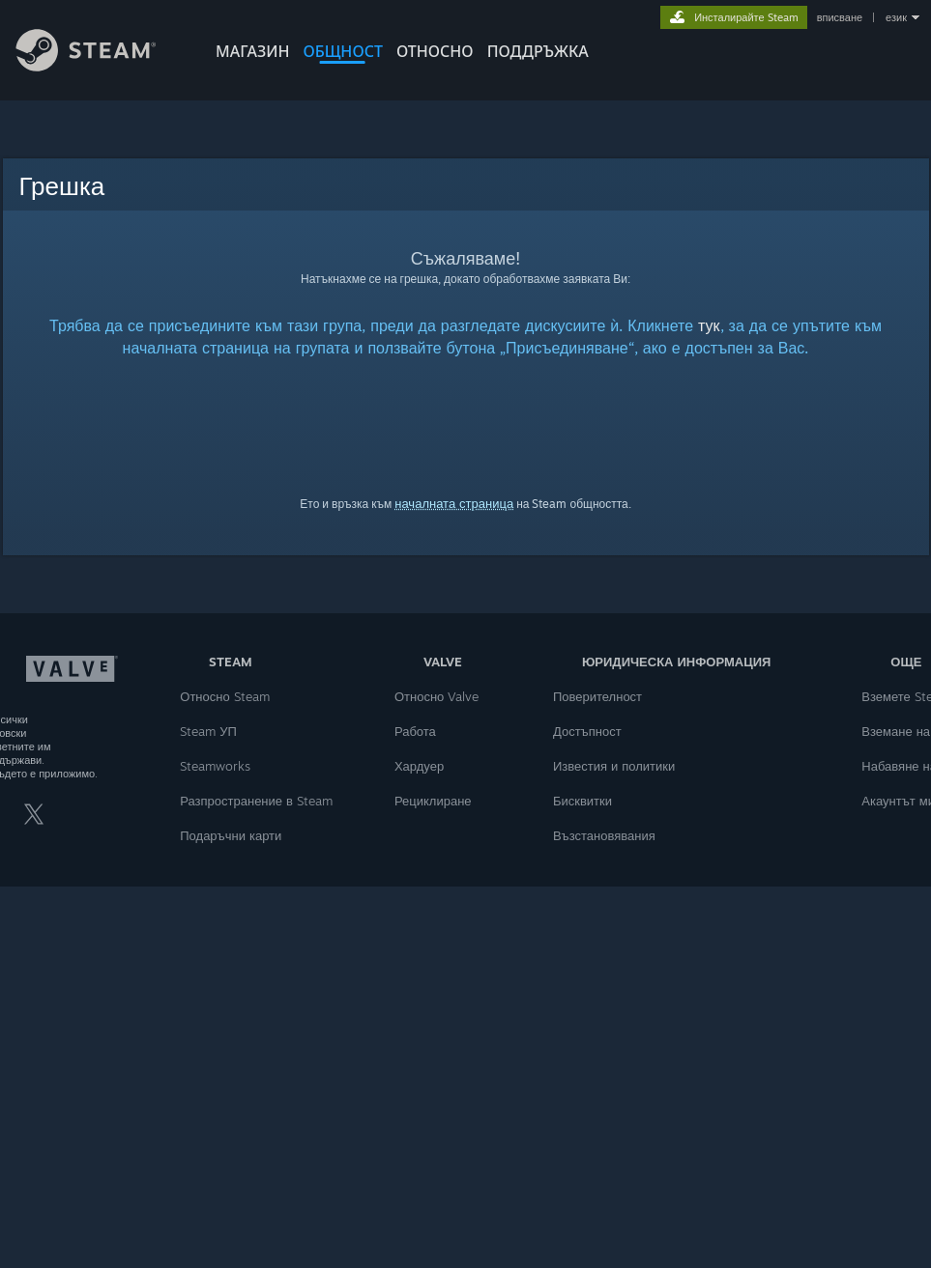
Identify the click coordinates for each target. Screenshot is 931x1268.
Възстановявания (604, 835)
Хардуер (419, 766)
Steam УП (208, 731)
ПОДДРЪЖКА (538, 51)
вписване (839, 17)
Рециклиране (433, 800)
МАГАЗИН (252, 51)
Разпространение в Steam (256, 800)
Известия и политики (614, 766)
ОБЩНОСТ (342, 51)
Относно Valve (436, 696)
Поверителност (597, 696)
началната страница (453, 503)
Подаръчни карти (230, 835)
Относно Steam (224, 696)
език (896, 17)
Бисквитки (582, 800)
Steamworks (215, 766)
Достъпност (587, 731)
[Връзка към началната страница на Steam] (100, 66)
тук (709, 325)
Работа (415, 731)
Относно (435, 51)
